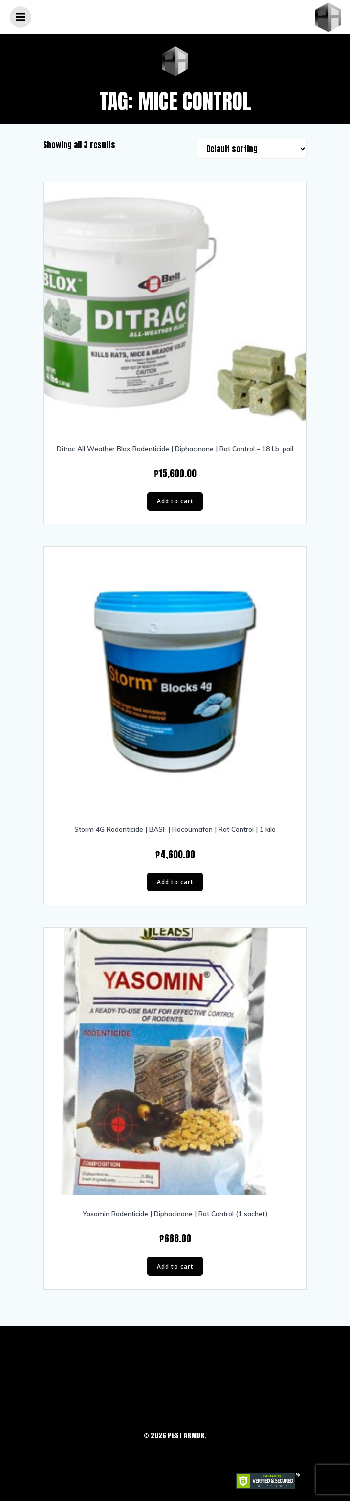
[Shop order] (252, 149)
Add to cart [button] (175, 501)
